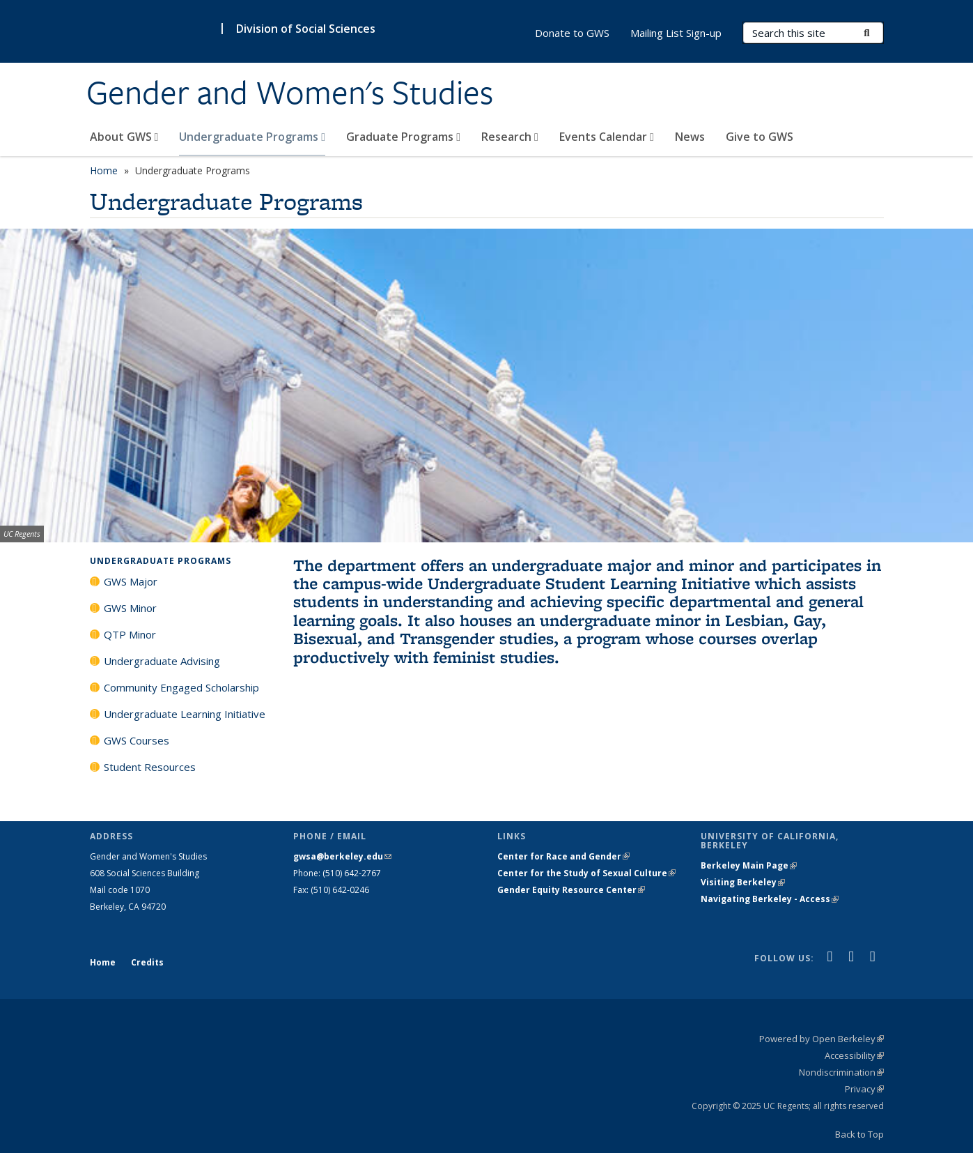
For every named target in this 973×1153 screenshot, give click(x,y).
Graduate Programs (403, 136)
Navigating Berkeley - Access (770, 899)
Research (509, 136)
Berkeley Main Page (749, 865)
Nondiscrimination (841, 1072)
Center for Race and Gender (563, 856)
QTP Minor (130, 634)
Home (104, 170)
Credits (147, 962)
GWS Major (130, 581)
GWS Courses (136, 740)
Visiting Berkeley (743, 882)
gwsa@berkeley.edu (342, 856)
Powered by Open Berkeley (821, 1038)
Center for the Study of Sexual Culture (586, 873)
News (690, 136)
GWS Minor (130, 608)
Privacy (864, 1089)
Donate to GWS (572, 33)
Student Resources (150, 767)
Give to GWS (759, 136)
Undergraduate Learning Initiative (184, 714)
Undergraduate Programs (252, 136)
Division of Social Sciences (305, 28)
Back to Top (859, 1134)
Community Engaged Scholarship (181, 687)
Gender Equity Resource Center (571, 890)
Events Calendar (606, 136)
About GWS (124, 136)
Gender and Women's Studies (289, 93)
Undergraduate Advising (162, 661)
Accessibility (854, 1055)
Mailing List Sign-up (676, 33)
